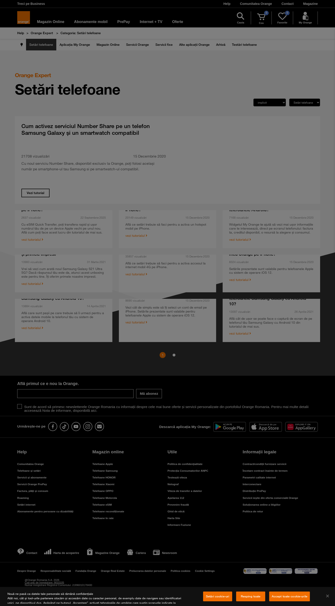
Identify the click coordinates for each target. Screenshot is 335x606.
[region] (167, 596)
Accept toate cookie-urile (289, 596)
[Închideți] (327, 596)
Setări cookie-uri (217, 596)
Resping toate (251, 596)
